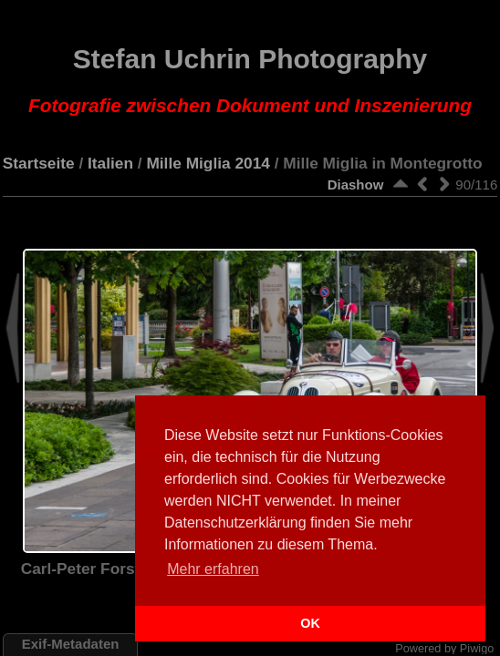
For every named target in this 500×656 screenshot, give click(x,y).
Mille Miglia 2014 (208, 163)
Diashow (356, 184)
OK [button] (310, 623)
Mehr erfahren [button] (213, 569)
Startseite (39, 163)
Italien (110, 163)
